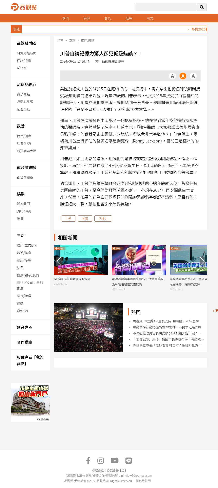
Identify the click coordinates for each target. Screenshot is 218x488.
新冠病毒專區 (26, 150)
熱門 (65, 18)
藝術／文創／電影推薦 (30, 285)
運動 (20, 303)
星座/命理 (24, 260)
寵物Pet (22, 310)
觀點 (20, 126)
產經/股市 (24, 60)
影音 (150, 18)
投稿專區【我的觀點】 (30, 360)
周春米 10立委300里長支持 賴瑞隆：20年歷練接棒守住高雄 (168, 321)
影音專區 (24, 327)
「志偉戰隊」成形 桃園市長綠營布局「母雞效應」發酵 (168, 339)
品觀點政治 (26, 84)
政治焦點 (23, 94)
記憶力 (103, 218)
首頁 (60, 40)
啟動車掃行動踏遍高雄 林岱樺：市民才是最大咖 (167, 327)
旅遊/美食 (24, 252)
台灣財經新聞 (26, 52)
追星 (20, 218)
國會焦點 (23, 109)
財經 (86, 18)
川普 (68, 218)
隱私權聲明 (143, 481)
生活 (20, 235)
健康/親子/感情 (28, 275)
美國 (85, 218)
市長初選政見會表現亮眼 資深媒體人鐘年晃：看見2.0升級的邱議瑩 (168, 333)
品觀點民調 (25, 101)
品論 (129, 18)
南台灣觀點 (26, 167)
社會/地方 (24, 143)
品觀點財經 (26, 43)
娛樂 (20, 193)
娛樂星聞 (23, 203)
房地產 (22, 67)
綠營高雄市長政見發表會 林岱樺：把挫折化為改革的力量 (168, 345)
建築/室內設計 (27, 245)
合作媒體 (24, 342)
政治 (107, 18)
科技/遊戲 (24, 295)
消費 (20, 267)
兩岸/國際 (24, 135)
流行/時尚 (24, 211)
